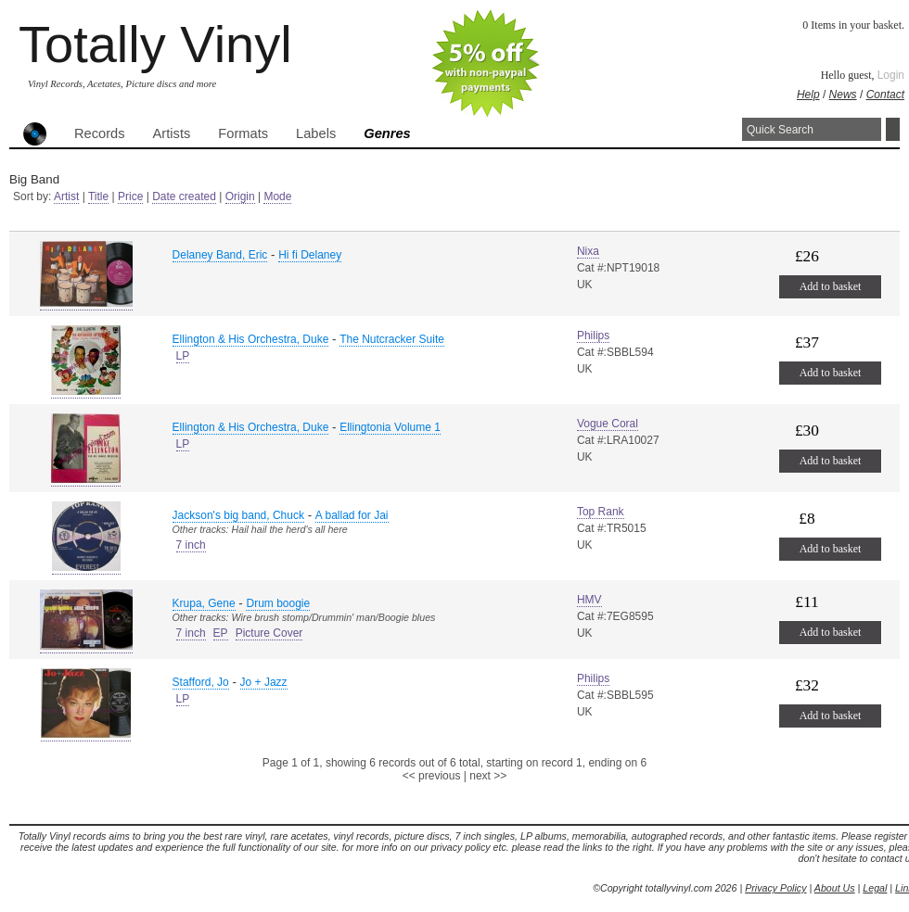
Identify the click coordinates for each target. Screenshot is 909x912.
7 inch (191, 544)
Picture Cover (269, 633)
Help (808, 94)
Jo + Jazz (264, 682)
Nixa (588, 251)
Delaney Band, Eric (220, 254)
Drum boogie (278, 603)
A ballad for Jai (352, 515)
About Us (834, 887)
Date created (184, 196)
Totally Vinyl (155, 44)
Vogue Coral (607, 423)
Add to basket (831, 286)
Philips (593, 335)
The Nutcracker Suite (391, 339)
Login (890, 75)
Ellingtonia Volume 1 (390, 427)
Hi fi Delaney (309, 254)
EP (220, 633)
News (843, 94)
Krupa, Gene (204, 603)
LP (183, 355)
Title (98, 196)
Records (99, 133)
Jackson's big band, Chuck (238, 515)
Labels (316, 133)
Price (130, 196)
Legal (875, 887)
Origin (240, 196)
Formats (243, 133)
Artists (172, 133)
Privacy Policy (775, 887)
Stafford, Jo (201, 682)
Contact (885, 94)
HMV (589, 599)
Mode (277, 196)
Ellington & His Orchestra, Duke (251, 339)
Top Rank (600, 511)
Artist (66, 196)
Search (893, 129)
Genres (387, 133)
